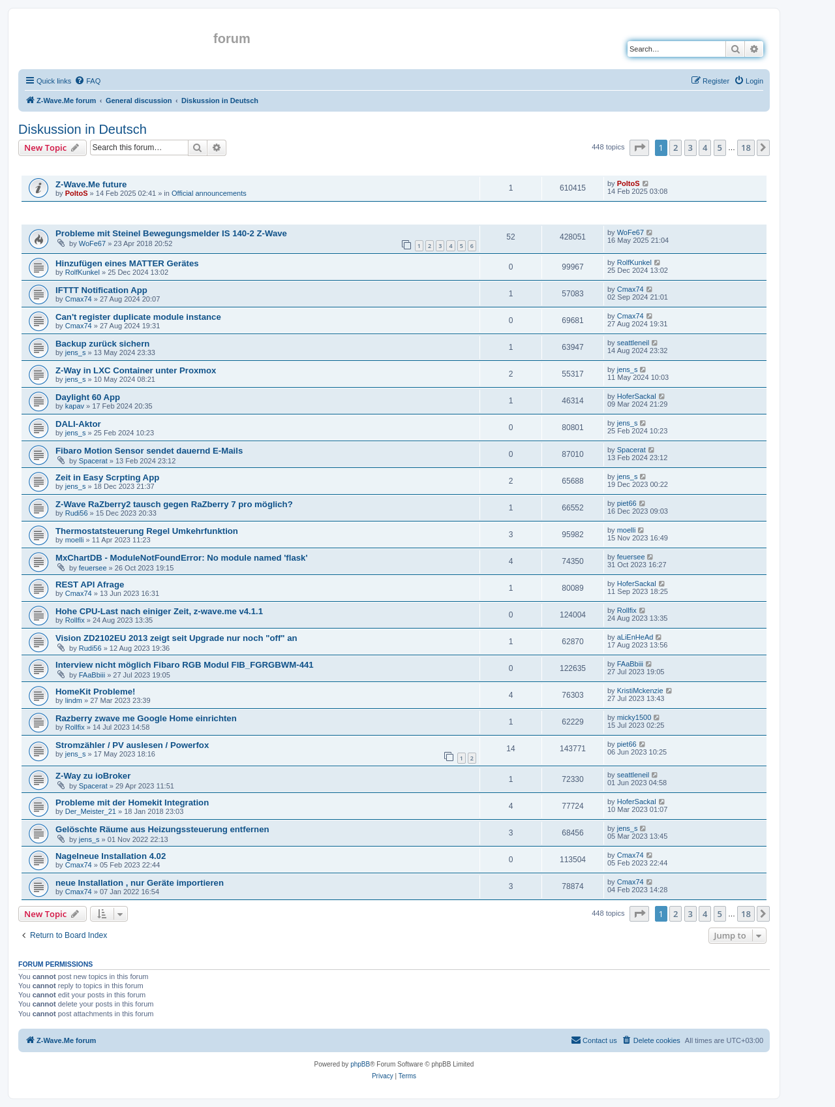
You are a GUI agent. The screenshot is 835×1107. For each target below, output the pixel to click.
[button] (639, 147)
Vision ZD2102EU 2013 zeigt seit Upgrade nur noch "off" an (176, 638)
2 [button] (675, 147)
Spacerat (93, 461)
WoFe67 (92, 243)
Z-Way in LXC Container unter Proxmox (135, 370)
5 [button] (720, 147)
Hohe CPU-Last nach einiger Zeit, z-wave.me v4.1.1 (159, 611)
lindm (73, 700)
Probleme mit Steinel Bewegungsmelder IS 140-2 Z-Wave (171, 233)
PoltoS (76, 193)
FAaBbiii (92, 675)
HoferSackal (636, 396)
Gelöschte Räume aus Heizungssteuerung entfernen (162, 829)
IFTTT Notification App (101, 290)
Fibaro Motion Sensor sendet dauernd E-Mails (149, 451)
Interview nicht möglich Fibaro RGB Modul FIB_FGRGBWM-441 (184, 665)
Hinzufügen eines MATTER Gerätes (127, 263)
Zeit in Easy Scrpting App (107, 477)
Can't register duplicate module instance (138, 317)
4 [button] (705, 147)
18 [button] (746, 147)
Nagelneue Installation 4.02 (110, 856)
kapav (74, 406)
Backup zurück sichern (102, 344)
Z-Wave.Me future (91, 184)
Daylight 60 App (87, 397)
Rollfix (75, 620)
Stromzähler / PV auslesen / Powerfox (132, 745)
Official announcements (209, 193)
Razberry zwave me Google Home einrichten (146, 718)
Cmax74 (78, 299)
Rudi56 (76, 513)
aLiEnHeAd (635, 637)
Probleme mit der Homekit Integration (132, 802)
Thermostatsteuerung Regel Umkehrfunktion (146, 531)
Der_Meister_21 (90, 811)
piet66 (627, 503)
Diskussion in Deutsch (82, 129)
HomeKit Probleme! (95, 691)
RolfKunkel (82, 272)
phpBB (360, 1064)
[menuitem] (87, 81)
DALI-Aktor (78, 424)
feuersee (93, 568)
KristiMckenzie (640, 690)
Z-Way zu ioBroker (92, 776)
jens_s (75, 352)
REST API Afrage (89, 584)
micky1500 (634, 717)
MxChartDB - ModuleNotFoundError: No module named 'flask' (181, 558)
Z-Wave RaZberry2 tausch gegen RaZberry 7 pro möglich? (174, 504)
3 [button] (690, 147)
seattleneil (633, 343)
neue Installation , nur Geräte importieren (139, 883)
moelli (74, 540)
